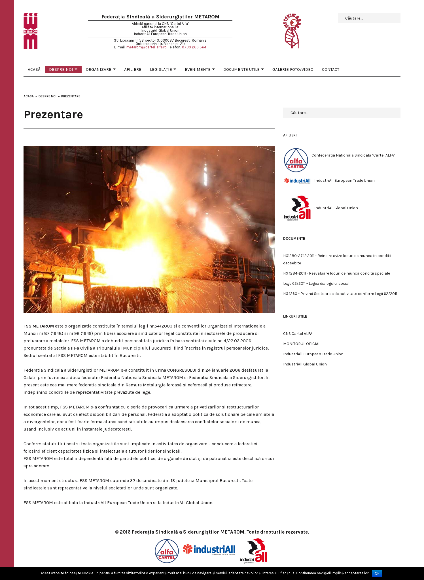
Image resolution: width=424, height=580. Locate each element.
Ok (377, 573)
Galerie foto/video (292, 69)
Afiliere (132, 69)
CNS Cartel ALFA (297, 333)
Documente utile (241, 69)
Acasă (34, 69)
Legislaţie (161, 69)
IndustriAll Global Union (305, 364)
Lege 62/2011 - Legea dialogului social (316, 283)
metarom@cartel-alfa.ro (146, 47)
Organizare (98, 69)
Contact (330, 69)
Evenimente (198, 69)
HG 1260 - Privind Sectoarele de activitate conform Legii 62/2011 (340, 293)
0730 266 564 (194, 47)
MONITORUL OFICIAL (301, 343)
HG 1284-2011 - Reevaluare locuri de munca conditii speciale (336, 273)
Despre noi (61, 69)
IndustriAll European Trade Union (313, 354)
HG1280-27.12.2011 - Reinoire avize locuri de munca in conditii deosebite (337, 259)
